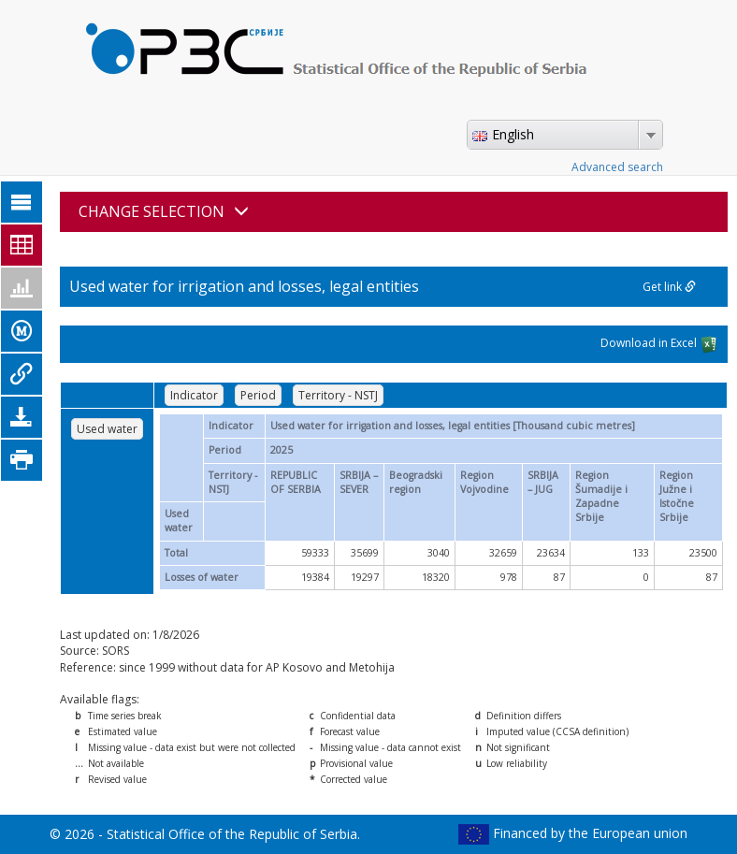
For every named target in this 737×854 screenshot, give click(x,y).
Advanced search (617, 167)
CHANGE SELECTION (164, 211)
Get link (669, 287)
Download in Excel (659, 344)
